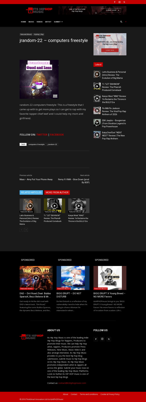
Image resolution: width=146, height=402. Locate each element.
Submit (58, 22)
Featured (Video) (26, 289)
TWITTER (41, 134)
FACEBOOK (57, 134)
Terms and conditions (89, 394)
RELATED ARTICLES (31, 192)
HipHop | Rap (38, 34)
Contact (74, 394)
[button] (122, 21)
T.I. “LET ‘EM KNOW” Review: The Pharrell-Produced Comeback (52, 218)
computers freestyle (36, 144)
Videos (40, 22)
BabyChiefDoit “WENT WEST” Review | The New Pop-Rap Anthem (113, 135)
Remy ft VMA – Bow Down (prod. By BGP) (73, 181)
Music (31, 22)
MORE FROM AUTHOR (57, 192)
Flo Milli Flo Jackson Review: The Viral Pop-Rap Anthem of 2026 (114, 111)
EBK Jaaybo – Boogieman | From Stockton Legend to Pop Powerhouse (114, 123)
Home (23, 22)
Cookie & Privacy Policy (110, 394)
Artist (48, 22)
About (65, 394)
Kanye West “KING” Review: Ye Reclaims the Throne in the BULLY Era (78, 218)
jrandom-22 (52, 144)
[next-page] (26, 230)
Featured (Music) (26, 34)
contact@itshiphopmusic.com (72, 383)
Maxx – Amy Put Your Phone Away (36, 179)
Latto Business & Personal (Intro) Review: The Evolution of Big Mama (114, 75)
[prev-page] (21, 230)
